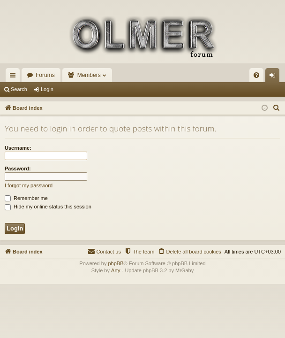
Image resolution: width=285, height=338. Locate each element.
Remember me (26, 198)
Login (47, 89)
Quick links (14, 77)
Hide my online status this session (48, 206)
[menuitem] (256, 75)
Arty (115, 270)
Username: (18, 148)
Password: (18, 168)
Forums (45, 75)
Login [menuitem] (274, 77)
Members (89, 75)
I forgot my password (28, 185)
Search (19, 89)
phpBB (115, 263)
